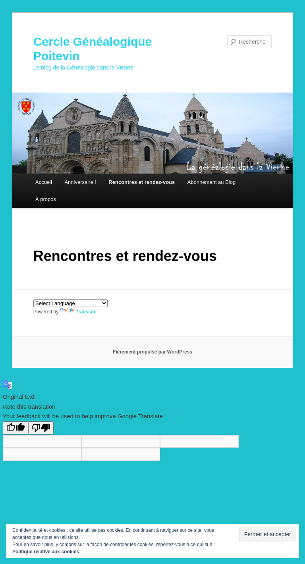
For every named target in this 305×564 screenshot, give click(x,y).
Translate (78, 312)
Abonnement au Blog (211, 182)
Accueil (43, 182)
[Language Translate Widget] (70, 303)
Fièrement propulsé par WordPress (152, 352)
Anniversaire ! (80, 182)
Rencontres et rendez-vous (141, 182)
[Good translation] (15, 428)
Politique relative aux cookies (45, 551)
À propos (45, 199)
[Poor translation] (41, 428)
